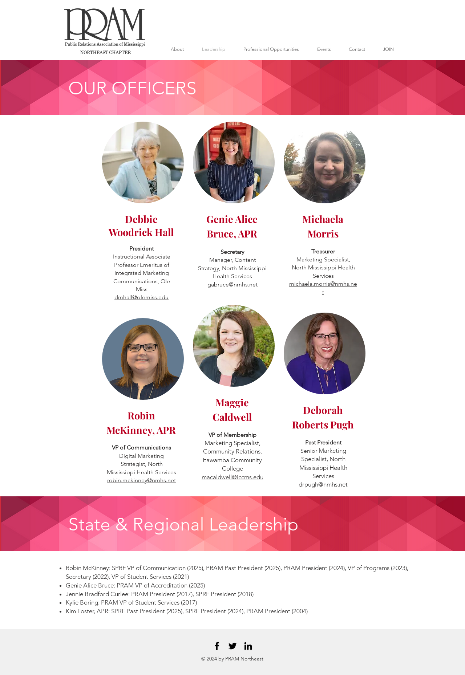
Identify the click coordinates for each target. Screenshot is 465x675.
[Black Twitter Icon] (232, 646)
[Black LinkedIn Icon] (248, 646)
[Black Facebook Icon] (216, 646)
